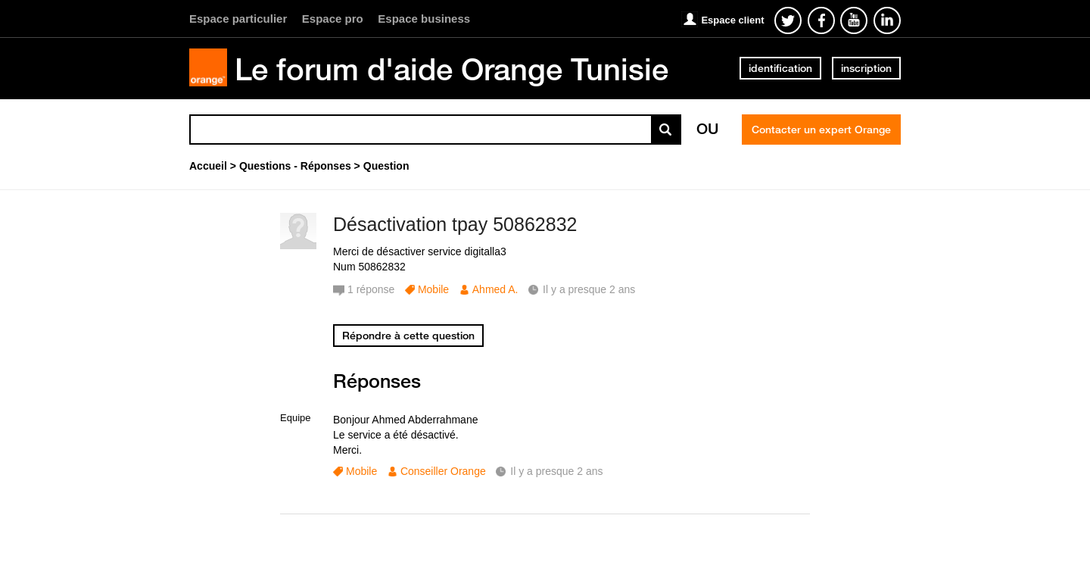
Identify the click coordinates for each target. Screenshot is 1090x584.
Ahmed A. (495, 289)
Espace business (424, 18)
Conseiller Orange (443, 471)
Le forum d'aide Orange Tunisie (451, 69)
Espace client (732, 20)
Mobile (433, 289)
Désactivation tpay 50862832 (455, 224)
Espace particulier (238, 18)
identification (780, 68)
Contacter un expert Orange (821, 129)
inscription (866, 68)
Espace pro (332, 18)
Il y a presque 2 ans (556, 471)
